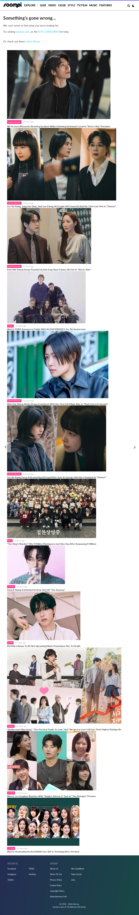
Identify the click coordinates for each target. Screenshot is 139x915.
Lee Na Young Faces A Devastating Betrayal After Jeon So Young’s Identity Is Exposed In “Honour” (56, 477)
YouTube (32, 874)
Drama (11, 726)
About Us (54, 868)
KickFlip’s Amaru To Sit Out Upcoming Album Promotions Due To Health (43, 646)
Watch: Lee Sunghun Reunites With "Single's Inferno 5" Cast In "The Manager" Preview (51, 796)
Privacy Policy (56, 880)
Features (105, 5)
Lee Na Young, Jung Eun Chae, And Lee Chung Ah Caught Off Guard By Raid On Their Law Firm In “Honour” (61, 206)
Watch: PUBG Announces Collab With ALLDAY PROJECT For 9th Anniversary (46, 329)
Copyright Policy (57, 891)
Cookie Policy (56, 885)
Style (71, 5)
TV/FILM (82, 5)
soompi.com (23, 31)
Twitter (11, 880)
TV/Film (11, 586)
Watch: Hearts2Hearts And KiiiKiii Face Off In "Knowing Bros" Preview (43, 851)
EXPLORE (29, 5)
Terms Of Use (56, 874)
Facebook (12, 868)
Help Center (76, 874)
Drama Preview (14, 122)
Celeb (62, 5)
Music (93, 5)
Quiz (43, 5)
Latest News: (33, 41)
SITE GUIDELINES (48, 31)
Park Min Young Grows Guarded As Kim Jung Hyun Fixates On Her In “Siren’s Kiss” (49, 269)
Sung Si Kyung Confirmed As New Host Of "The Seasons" (36, 589)
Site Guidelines (77, 868)
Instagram (12, 874)
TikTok (31, 868)
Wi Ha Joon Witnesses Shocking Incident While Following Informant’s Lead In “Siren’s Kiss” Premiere (58, 126)
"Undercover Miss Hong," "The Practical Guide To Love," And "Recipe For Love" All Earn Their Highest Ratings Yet (64, 729)
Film (10, 540)
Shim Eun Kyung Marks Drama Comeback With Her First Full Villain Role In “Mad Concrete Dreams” (57, 404)
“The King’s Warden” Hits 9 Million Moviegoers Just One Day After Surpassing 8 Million (51, 543)
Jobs (73, 880)
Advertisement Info (58, 896)
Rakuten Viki (75, 907)
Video (52, 5)
